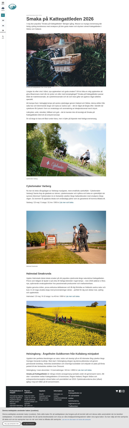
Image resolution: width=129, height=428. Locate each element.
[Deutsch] (3, 25)
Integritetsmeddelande (60, 398)
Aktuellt (41, 394)
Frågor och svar (44, 400)
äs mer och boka (85, 370)
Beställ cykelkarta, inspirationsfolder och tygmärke (30, 401)
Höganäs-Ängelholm (16, 398)
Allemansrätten (43, 398)
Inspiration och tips (44, 396)
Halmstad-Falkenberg (16, 405)
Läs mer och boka (66, 202)
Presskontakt (58, 400)
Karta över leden (29, 396)
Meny (3, 4)
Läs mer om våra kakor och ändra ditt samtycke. (76, 419)
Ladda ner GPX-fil (29, 398)
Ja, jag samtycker (29, 423)
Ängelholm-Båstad (15, 400)
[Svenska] (3, 15)
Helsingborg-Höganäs (16, 396)
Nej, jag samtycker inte (11, 423)
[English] (3, 20)
